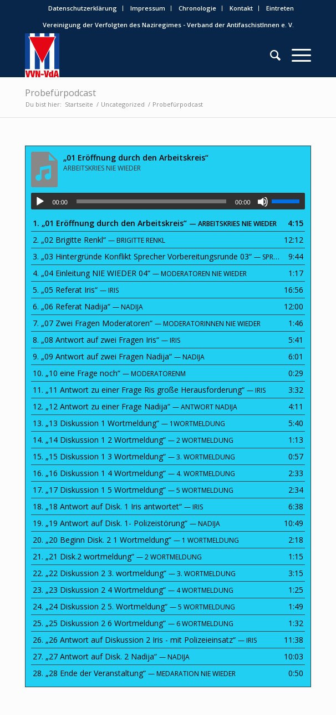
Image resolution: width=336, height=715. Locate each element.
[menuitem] (83, 8)
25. (133, 623)
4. (140, 273)
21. (117, 556)
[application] (167, 201)
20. (136, 539)
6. (88, 306)
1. (155, 223)
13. (129, 423)
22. (134, 573)
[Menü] (296, 55)
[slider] (151, 201)
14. (133, 439)
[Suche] (270, 55)
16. (134, 473)
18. (118, 506)
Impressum (147, 8)
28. (134, 673)
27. (111, 656)
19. (126, 523)
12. (135, 406)
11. (149, 389)
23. (133, 589)
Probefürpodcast (60, 93)
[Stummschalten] (262, 201)
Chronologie (197, 8)
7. (147, 323)
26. (145, 639)
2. (99, 239)
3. (157, 256)
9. (119, 356)
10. (109, 373)
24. (134, 606)
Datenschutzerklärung (82, 8)
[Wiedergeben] (39, 201)
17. (133, 489)
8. (106, 339)
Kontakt (241, 8)
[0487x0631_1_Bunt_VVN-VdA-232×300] (139, 55)
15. (134, 456)
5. (76, 289)
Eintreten (280, 8)
